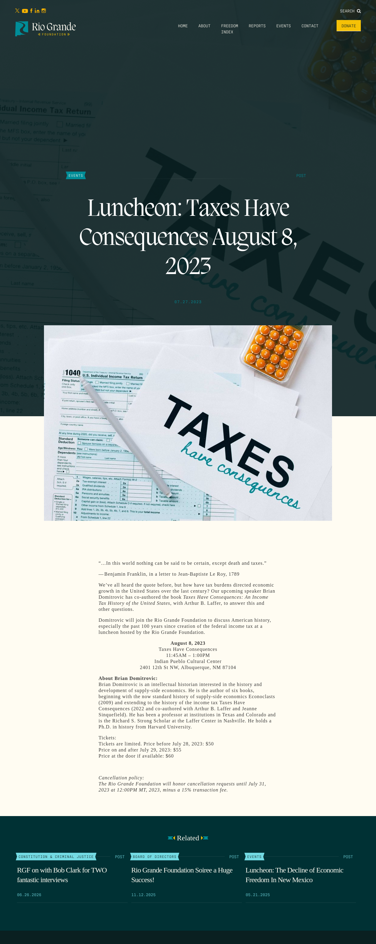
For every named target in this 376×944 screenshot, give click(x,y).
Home (183, 25)
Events (283, 25)
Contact (309, 25)
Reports (257, 25)
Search (350, 10)
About (204, 25)
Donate (348, 25)
